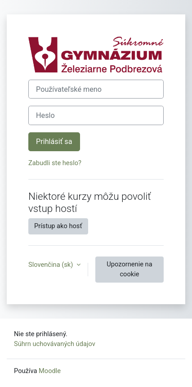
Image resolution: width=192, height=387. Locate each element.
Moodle (50, 371)
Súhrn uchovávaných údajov (54, 344)
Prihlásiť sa (54, 141)
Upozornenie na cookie (129, 269)
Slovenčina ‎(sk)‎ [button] (51, 265)
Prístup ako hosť (58, 226)
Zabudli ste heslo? (54, 163)
